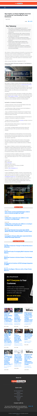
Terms (13, 382)
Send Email (9, 162)
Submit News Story (18, 197)
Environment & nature (18, 393)
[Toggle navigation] (4, 7)
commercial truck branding (26, 84)
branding (21, 120)
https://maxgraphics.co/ (13, 168)
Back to (18, 414)
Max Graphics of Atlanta (13, 96)
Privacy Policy (18, 382)
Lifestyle (18, 398)
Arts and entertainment (18, 390)
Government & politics (18, 396)
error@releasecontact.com (10, 176)
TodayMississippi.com (16, 413)
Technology (18, 397)
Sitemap (23, 382)
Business (18, 392)
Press (18, 400)
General (18, 394)
